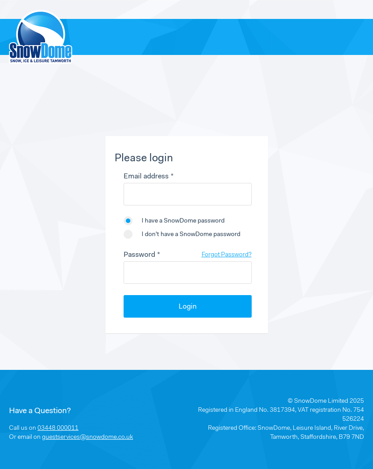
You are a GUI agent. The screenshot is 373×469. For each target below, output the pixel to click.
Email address (146, 176)
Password (139, 255)
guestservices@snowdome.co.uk (87, 437)
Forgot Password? (227, 255)
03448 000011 (57, 428)
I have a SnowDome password (183, 221)
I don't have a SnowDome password (191, 235)
